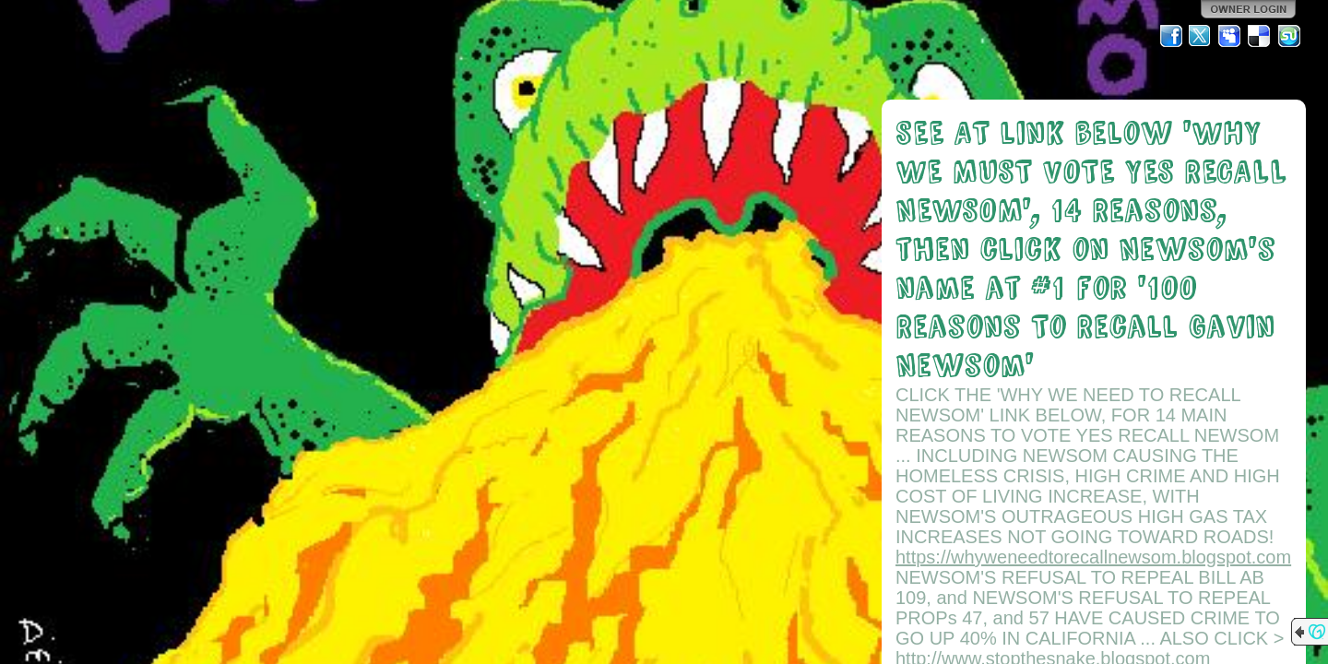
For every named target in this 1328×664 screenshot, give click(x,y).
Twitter (1201, 36)
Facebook (1171, 36)
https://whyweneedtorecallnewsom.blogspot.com (1093, 557)
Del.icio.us (1260, 36)
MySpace (1230, 36)
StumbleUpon (1289, 36)
